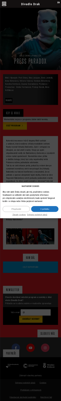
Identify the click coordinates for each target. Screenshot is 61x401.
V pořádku (44, 209)
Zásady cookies (19, 214)
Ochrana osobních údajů (37, 214)
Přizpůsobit (16, 209)
